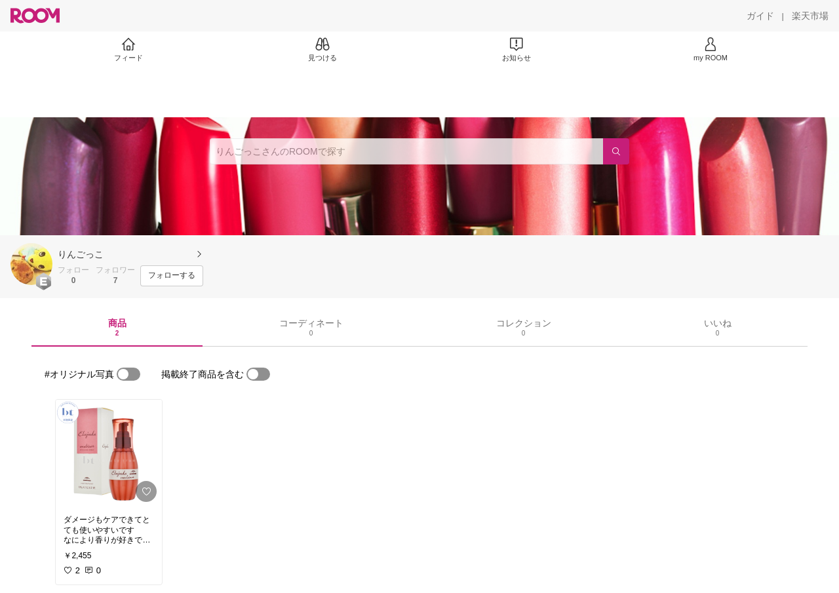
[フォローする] (171, 275)
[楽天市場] (810, 16)
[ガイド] (760, 16)
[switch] (128, 374)
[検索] (616, 151)
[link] (109, 453)
